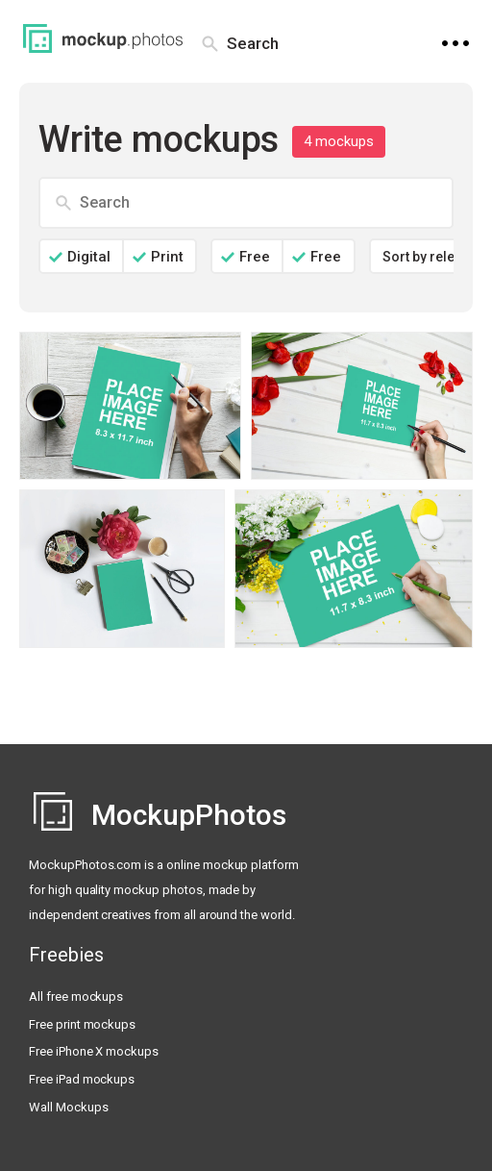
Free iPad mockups (82, 1079)
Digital (89, 256)
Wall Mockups (68, 1107)
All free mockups (76, 996)
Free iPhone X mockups (94, 1051)
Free (254, 256)
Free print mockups (82, 1024)
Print (167, 256)
